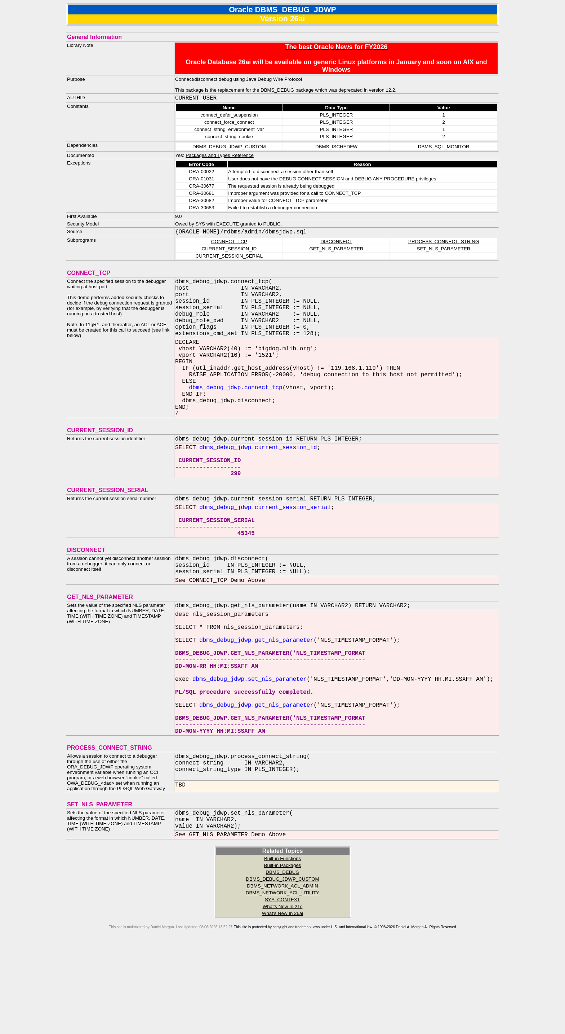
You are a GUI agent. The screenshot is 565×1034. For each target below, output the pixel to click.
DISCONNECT (336, 241)
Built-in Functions (282, 946)
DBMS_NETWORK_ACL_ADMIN (282, 974)
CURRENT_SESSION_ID (229, 248)
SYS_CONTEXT (282, 987)
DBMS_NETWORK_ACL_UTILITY (282, 980)
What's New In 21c (283, 994)
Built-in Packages (282, 953)
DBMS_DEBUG (282, 960)
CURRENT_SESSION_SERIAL (229, 256)
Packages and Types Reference (220, 155)
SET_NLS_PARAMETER (444, 248)
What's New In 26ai (282, 1001)
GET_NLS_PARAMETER (336, 248)
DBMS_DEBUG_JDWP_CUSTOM (282, 967)
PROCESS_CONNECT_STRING (443, 241)
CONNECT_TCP (229, 241)
